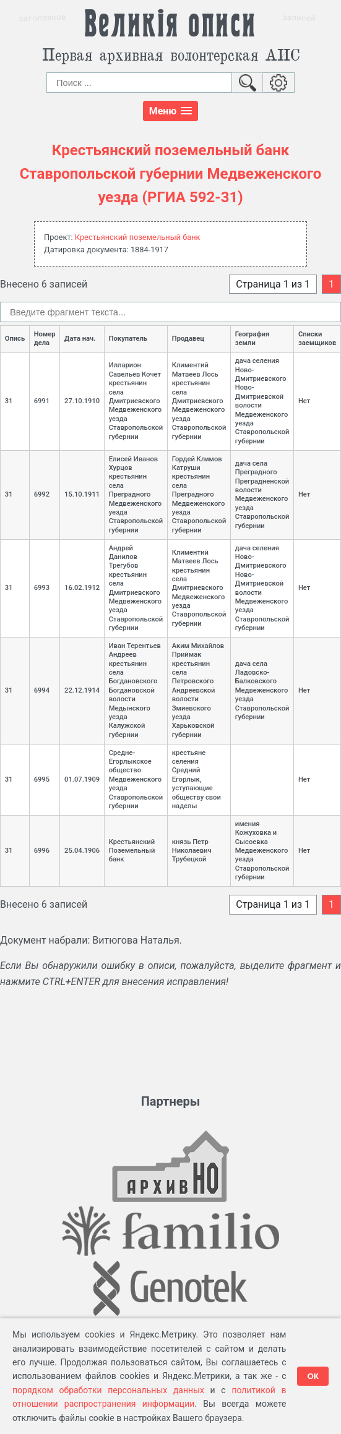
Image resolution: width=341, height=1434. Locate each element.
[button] (171, 111)
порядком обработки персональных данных (108, 1390)
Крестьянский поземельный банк (138, 237)
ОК (313, 1376)
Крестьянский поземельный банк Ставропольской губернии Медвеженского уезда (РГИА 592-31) (171, 174)
